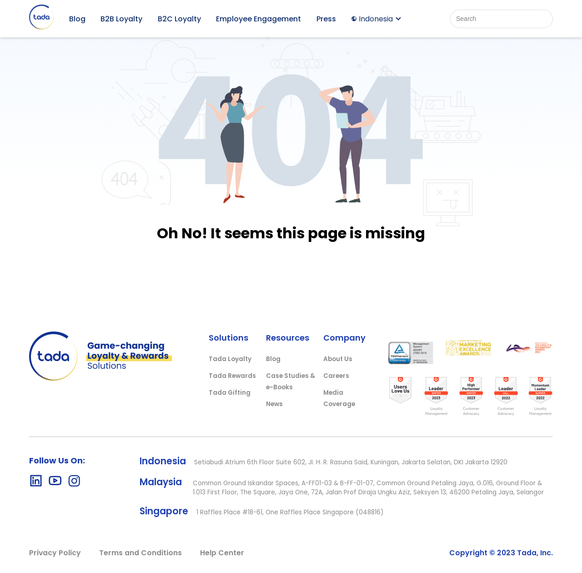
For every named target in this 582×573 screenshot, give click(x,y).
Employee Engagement (258, 19)
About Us (337, 359)
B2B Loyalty (121, 19)
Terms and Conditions (140, 553)
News (274, 404)
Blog (77, 19)
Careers (336, 376)
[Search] (501, 19)
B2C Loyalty (179, 19)
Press (326, 19)
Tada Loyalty (230, 359)
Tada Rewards (232, 376)
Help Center (222, 553)
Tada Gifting (230, 392)
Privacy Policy (55, 553)
